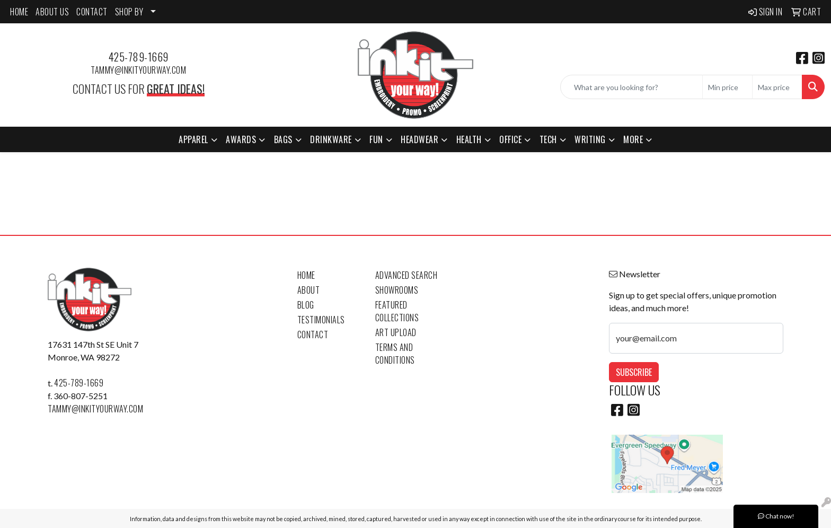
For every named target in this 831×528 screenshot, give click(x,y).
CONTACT (92, 11)
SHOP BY (129, 11)
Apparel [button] (193, 139)
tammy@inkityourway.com (138, 70)
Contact (313, 334)
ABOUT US (52, 11)
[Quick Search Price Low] (727, 87)
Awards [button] (241, 139)
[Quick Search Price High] (777, 87)
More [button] (633, 139)
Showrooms (397, 290)
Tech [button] (548, 139)
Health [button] (469, 139)
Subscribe (634, 372)
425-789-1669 (139, 57)
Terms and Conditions (395, 353)
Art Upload (396, 332)
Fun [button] (376, 139)
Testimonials (321, 319)
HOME (19, 11)
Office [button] (510, 139)
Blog (305, 304)
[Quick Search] (631, 87)
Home (306, 275)
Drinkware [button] (331, 139)
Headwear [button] (419, 139)
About (308, 290)
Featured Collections (397, 311)
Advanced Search (406, 275)
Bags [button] (283, 139)
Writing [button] (590, 139)
